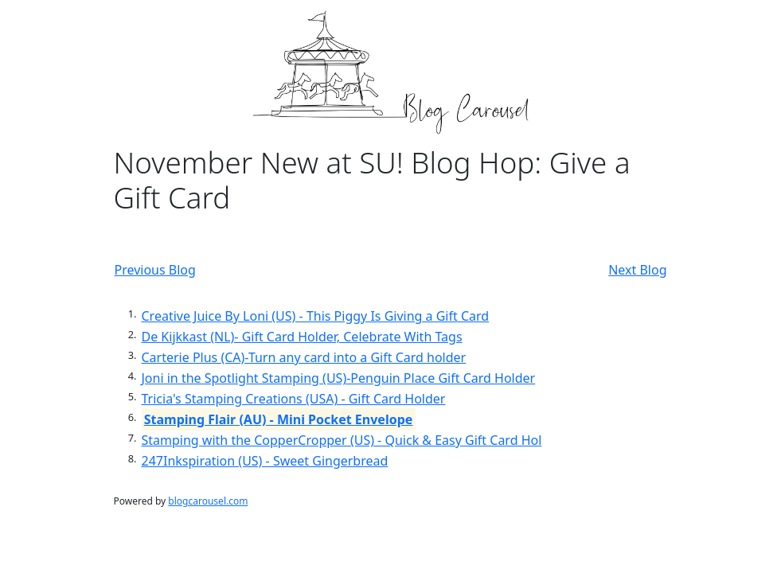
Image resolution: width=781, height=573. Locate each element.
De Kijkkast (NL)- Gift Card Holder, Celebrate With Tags (302, 336)
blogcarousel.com (208, 501)
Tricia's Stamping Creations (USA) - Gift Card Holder (294, 398)
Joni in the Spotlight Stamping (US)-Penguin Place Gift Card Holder (339, 378)
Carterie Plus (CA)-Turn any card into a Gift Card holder (304, 357)
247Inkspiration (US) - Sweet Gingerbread (265, 461)
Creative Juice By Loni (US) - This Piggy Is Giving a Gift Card (316, 316)
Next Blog (637, 270)
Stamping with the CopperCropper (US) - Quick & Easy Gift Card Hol (342, 440)
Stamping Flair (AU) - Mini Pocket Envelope (278, 419)
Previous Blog (155, 270)
